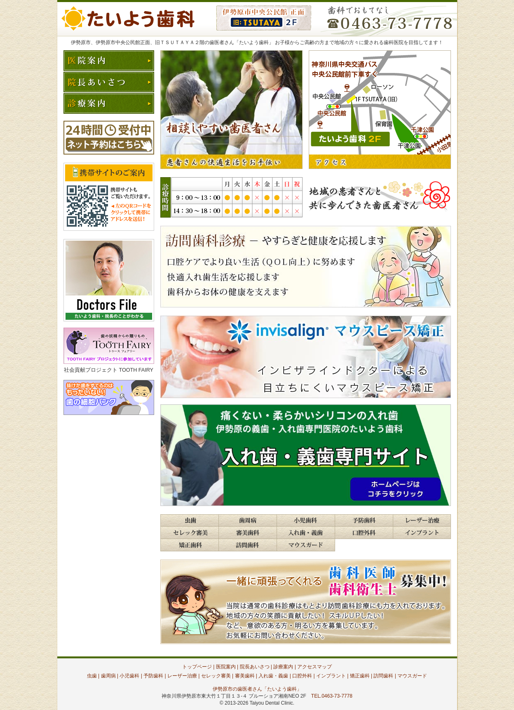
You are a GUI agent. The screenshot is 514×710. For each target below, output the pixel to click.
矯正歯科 (360, 676)
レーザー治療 (182, 676)
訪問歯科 (247, 545)
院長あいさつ (108, 82)
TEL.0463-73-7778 (331, 696)
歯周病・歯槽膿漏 (247, 520)
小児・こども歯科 (306, 520)
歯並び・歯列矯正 (189, 545)
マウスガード (306, 545)
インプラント (422, 533)
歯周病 (108, 676)
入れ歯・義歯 (306, 533)
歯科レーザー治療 (422, 520)
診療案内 (108, 103)
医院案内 (108, 60)
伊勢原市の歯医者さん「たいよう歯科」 (257, 689)
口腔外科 (302, 676)
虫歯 (92, 676)
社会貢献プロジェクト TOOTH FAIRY (108, 370)
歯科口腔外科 (364, 533)
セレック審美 (216, 676)
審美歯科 (247, 533)
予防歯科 (364, 520)
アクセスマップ (314, 667)
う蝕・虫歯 (189, 520)
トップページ (197, 667)
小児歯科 (129, 676)
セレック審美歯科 (189, 533)
